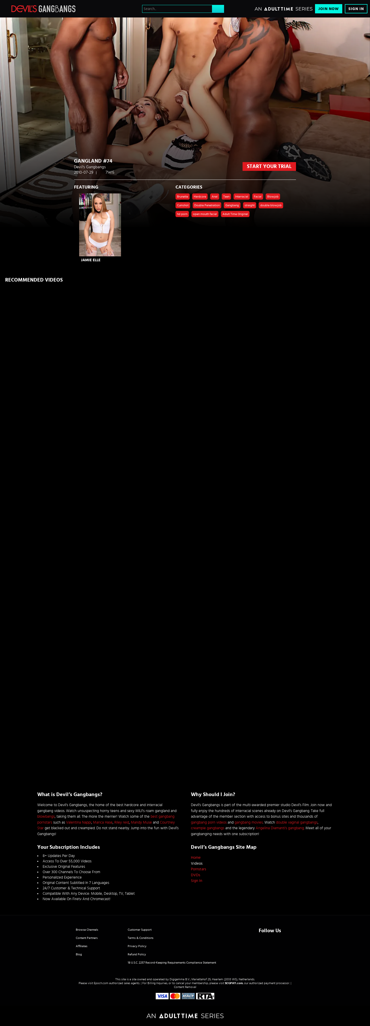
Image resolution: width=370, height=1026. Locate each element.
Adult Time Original (235, 214)
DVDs (195, 875)
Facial (258, 196)
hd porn (182, 214)
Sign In (356, 9)
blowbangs (46, 816)
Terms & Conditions (140, 937)
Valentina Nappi (78, 822)
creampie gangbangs (207, 828)
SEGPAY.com (234, 983)
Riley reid (121, 822)
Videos (196, 863)
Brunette (182, 196)
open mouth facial (205, 214)
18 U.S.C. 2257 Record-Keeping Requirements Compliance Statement (172, 962)
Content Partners (87, 937)
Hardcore (200, 196)
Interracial (241, 196)
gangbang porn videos (209, 822)
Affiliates (81, 946)
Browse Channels (87, 929)
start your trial (269, 166)
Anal (215, 196)
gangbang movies (249, 822)
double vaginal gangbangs (297, 822)
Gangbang (232, 205)
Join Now (328, 9)
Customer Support (140, 929)
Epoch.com (101, 983)
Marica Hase (103, 822)
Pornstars (198, 869)
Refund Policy (137, 954)
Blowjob (273, 196)
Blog (79, 954)
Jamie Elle (90, 260)
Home (196, 858)
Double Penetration (207, 205)
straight (250, 205)
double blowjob (271, 205)
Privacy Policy (137, 946)
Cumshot (183, 205)
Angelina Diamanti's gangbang (280, 828)
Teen (226, 196)
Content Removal (185, 986)
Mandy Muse (141, 822)
